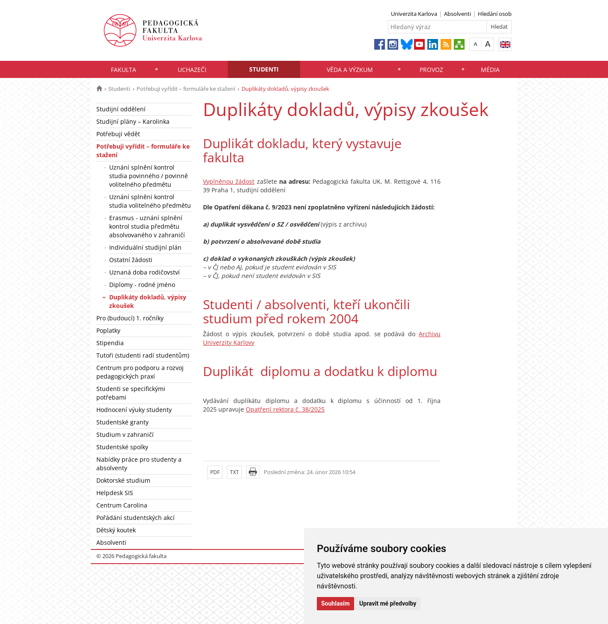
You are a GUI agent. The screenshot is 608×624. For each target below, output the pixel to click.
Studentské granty (122, 422)
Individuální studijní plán (145, 247)
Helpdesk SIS (114, 493)
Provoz (431, 70)
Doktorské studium (123, 480)
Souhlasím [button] (335, 603)
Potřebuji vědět (118, 134)
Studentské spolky (122, 447)
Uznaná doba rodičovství (144, 272)
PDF (215, 472)
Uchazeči (192, 70)
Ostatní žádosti (130, 260)
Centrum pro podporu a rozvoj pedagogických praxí (140, 372)
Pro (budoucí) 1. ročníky (130, 318)
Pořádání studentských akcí (135, 518)
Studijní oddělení (121, 109)
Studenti (264, 69)
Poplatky (108, 330)
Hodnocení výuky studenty (134, 410)
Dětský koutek (116, 530)
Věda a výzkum (350, 70)
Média (490, 70)
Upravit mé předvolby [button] (387, 603)
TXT (234, 472)
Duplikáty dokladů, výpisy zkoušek (147, 301)
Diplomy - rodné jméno (142, 285)
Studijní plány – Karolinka (133, 121)
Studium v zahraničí (125, 434)
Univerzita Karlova (414, 14)
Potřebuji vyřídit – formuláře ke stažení (186, 89)
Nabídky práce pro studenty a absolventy (139, 463)
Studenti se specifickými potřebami (130, 393)
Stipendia (110, 343)
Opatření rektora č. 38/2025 (285, 409)
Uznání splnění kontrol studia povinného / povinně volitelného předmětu (148, 175)
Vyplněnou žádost (228, 181)
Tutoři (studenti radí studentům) (142, 355)
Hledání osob (495, 14)
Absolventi (457, 14)
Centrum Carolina (121, 505)
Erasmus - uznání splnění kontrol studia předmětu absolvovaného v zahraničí (147, 226)
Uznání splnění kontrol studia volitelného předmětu (150, 201)
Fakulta (123, 70)
